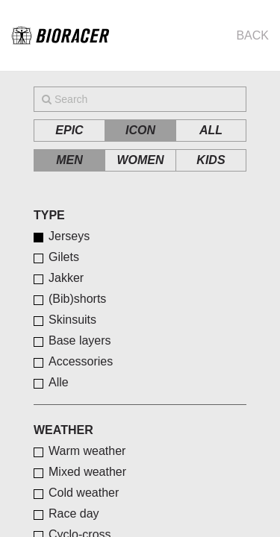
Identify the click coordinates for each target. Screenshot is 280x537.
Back (252, 35)
